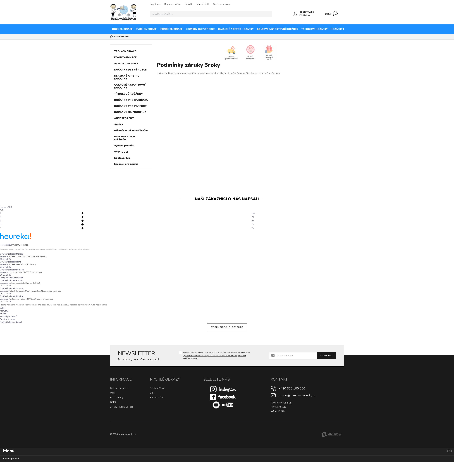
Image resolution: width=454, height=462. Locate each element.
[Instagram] (223, 389)
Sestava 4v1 (122, 158)
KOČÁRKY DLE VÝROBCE (200, 29)
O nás (112, 393)
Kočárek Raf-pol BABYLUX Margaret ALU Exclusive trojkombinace (35, 291)
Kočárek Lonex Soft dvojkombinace (22, 264)
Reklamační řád (157, 397)
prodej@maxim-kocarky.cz (297, 395)
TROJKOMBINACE (122, 29)
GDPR (113, 402)
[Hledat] (269, 14)
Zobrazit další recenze (227, 327)
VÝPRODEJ (121, 152)
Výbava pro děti (124, 145)
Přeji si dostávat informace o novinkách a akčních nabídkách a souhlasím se (216, 356)
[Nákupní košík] (335, 13)
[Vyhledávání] (211, 14)
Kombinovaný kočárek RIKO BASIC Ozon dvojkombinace (31, 299)
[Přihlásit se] (295, 14)
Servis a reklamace (221, 4)
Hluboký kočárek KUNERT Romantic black (25, 272)
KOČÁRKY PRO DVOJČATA (346, 29)
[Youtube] (223, 404)
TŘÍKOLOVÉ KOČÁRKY (314, 29)
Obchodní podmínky (119, 388)
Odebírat (326, 355)
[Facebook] (223, 396)
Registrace (155, 4)
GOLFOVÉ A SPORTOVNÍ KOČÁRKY (277, 29)
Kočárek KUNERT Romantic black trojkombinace (27, 256)
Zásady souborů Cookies (121, 407)
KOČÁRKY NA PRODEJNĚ (412, 29)
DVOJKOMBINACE (146, 29)
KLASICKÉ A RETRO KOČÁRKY (236, 29)
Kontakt (188, 4)
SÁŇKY (118, 124)
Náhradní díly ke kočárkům (125, 138)
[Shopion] (331, 434)
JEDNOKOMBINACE (171, 29)
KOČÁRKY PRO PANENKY (380, 29)
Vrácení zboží (203, 4)
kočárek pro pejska (126, 164)
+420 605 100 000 (292, 388)
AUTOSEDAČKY (439, 29)
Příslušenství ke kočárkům (131, 130)
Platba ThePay (116, 397)
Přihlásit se (304, 15)
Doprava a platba (172, 4)
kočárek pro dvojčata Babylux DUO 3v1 (24, 283)
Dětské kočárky (157, 388)
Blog (152, 393)
